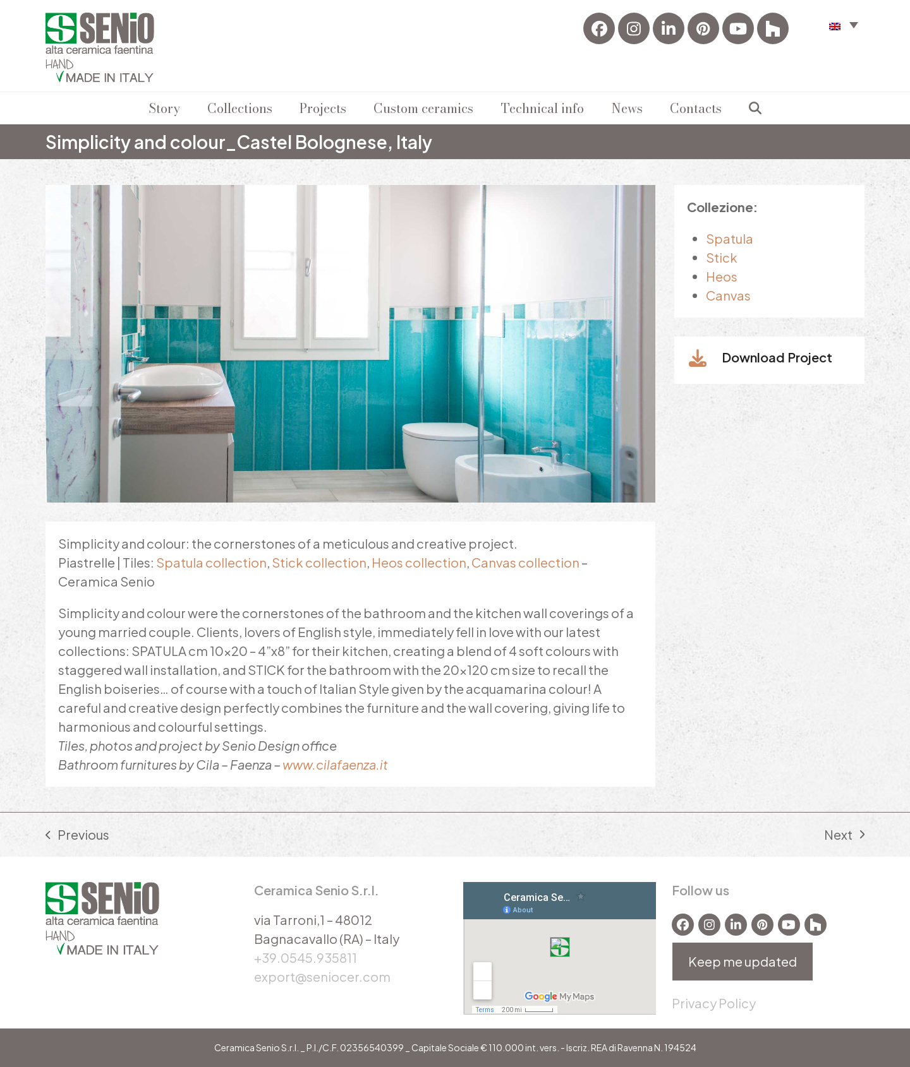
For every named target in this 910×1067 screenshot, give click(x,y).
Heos (721, 276)
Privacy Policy (714, 1003)
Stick (721, 257)
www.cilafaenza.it (335, 764)
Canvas (728, 295)
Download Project (777, 357)
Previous (77, 835)
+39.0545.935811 (305, 957)
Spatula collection (211, 562)
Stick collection (319, 562)
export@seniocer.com (322, 976)
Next (844, 835)
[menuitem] (843, 24)
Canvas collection (525, 562)
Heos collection (419, 562)
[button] (755, 108)
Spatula (729, 238)
